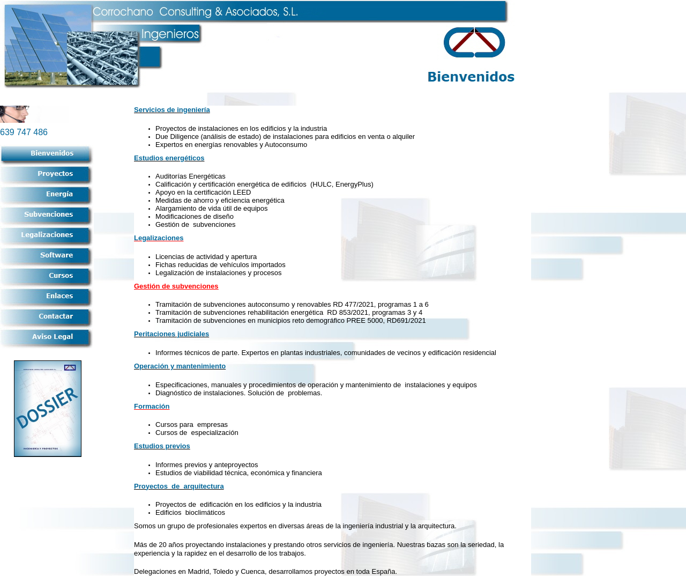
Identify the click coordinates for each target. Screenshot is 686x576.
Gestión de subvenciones (176, 286)
